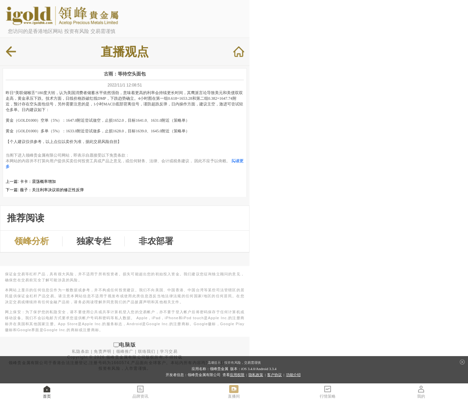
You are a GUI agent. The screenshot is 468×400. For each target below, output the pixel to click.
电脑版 (127, 344)
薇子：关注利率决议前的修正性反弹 (52, 190)
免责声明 (102, 351)
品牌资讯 (140, 391)
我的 (421, 391)
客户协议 (274, 375)
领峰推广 (125, 351)
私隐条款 (80, 351)
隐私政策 (255, 375)
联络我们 (147, 351)
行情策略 (328, 391)
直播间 (234, 391)
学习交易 (169, 351)
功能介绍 (293, 375)
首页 (47, 391)
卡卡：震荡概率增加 (38, 181)
